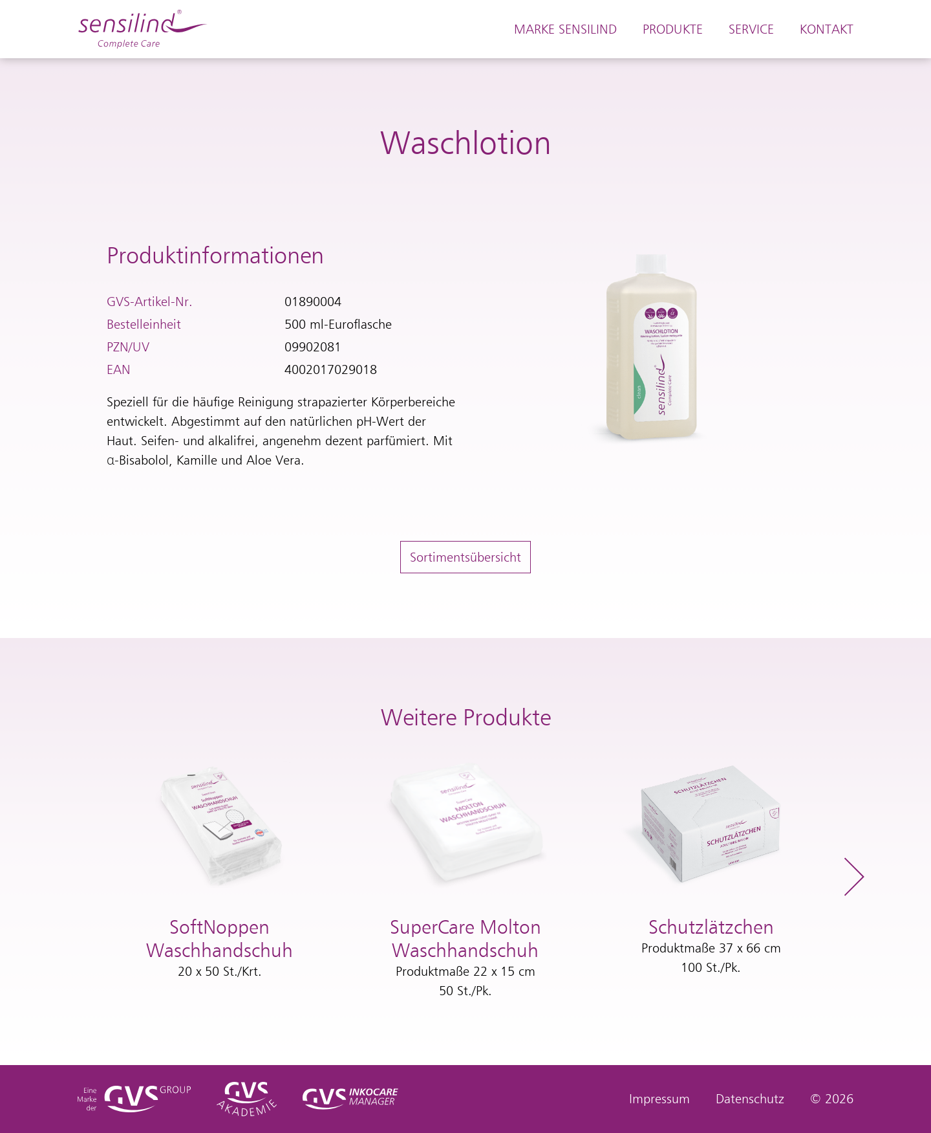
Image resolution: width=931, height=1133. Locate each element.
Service (751, 29)
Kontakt (826, 29)
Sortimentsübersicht (465, 557)
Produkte (673, 29)
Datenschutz (750, 1098)
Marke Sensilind (565, 29)
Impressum (659, 1098)
